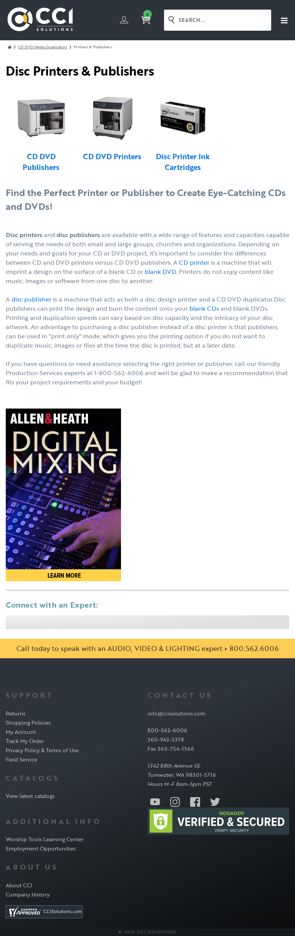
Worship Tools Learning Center (44, 839)
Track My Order (25, 741)
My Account (21, 732)
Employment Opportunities (41, 848)
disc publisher (31, 299)
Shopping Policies (28, 722)
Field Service (21, 759)
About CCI (19, 885)
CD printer (194, 262)
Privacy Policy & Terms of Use (42, 750)
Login (124, 20)
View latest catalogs (30, 796)
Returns (15, 713)
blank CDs (204, 308)
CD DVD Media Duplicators (42, 47)
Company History (28, 894)
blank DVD (160, 271)
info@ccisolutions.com (176, 713)
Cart (146, 18)
